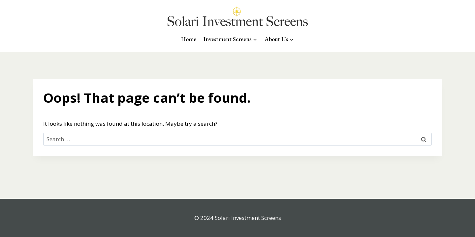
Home (188, 39)
